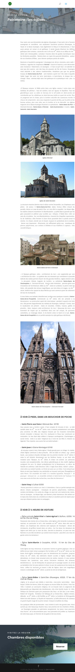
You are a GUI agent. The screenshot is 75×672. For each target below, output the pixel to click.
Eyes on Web (50, 669)
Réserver (60, 646)
